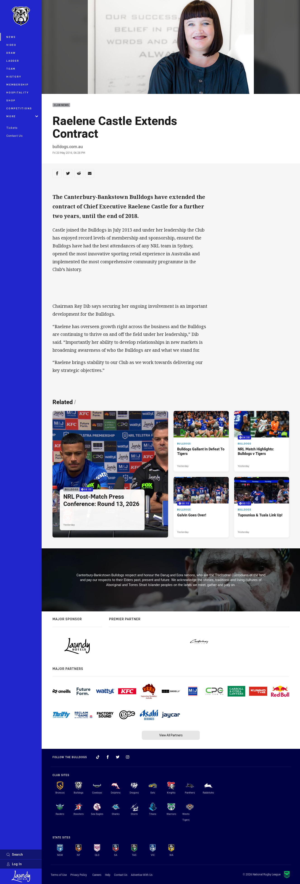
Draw (11, 52)
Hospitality (17, 92)
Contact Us (14, 136)
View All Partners (171, 735)
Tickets (12, 128)
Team (11, 68)
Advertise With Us (141, 875)
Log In (14, 864)
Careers (96, 875)
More (22, 116)
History (13, 76)
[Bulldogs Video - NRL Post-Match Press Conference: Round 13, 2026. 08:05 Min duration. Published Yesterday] (110, 474)
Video (11, 44)
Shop (11, 100)
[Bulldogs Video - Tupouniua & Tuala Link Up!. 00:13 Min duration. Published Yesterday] (261, 507)
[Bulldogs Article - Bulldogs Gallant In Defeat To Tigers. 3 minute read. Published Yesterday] (201, 441)
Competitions (19, 108)
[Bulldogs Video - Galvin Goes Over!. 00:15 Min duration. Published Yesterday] (201, 507)
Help (107, 875)
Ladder (12, 60)
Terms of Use (59, 875)
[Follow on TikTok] (98, 757)
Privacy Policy (78, 875)
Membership (17, 84)
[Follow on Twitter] (117, 757)
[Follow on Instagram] (127, 757)
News (11, 37)
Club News (61, 105)
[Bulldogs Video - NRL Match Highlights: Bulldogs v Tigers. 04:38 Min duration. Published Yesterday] (261, 441)
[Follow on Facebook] (108, 757)
